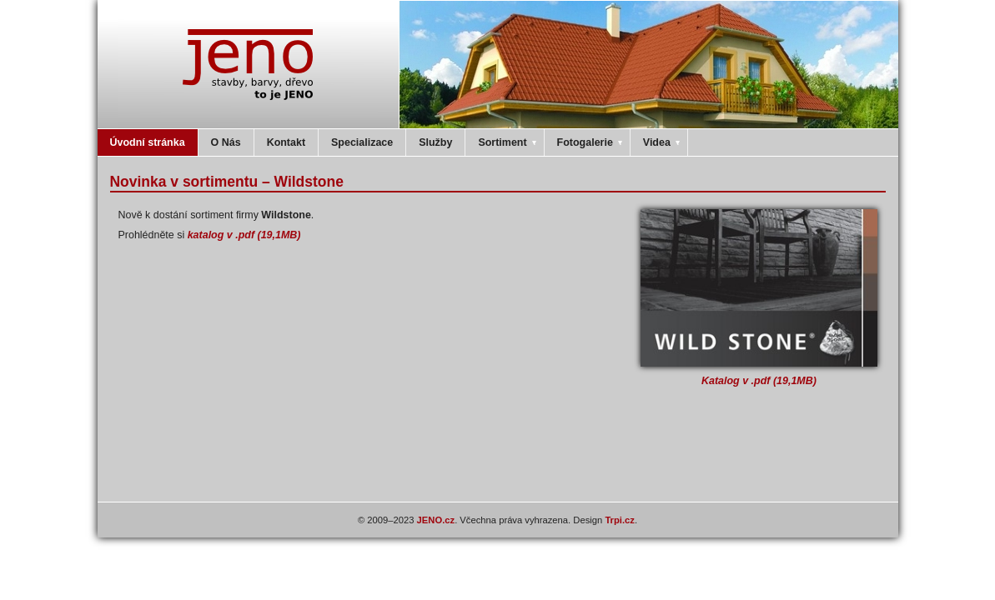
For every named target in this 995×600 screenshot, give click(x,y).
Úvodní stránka (147, 142)
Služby (435, 142)
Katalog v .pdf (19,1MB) (759, 381)
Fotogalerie (591, 142)
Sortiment (508, 142)
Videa (662, 142)
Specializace (362, 142)
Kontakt (286, 142)
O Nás (226, 142)
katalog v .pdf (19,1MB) (244, 235)
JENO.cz (436, 520)
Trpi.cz (620, 520)
